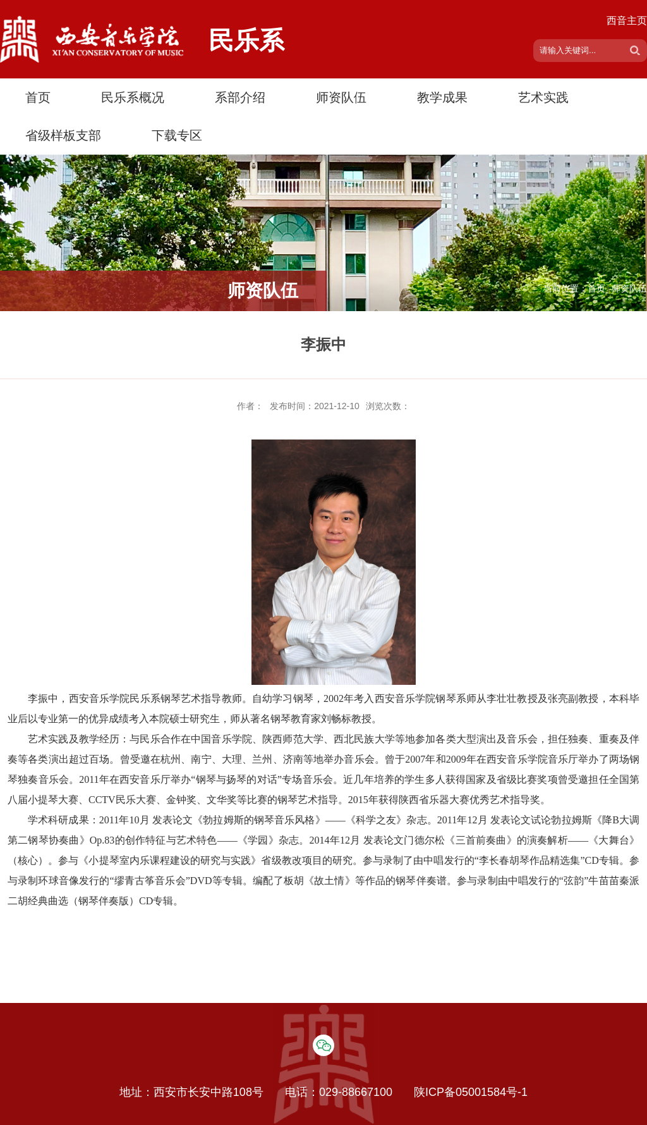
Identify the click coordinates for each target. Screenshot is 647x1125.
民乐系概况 (132, 97)
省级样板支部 (63, 135)
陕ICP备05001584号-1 (471, 1092)
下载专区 (177, 135)
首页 (38, 97)
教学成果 (442, 97)
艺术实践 (543, 97)
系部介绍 (240, 97)
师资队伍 (341, 97)
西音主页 (627, 20)
